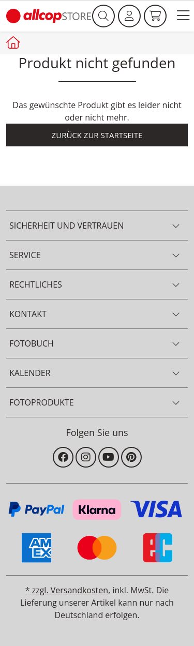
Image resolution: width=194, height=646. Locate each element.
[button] (183, 16)
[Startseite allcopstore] (14, 42)
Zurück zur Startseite (97, 135)
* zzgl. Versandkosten (66, 590)
